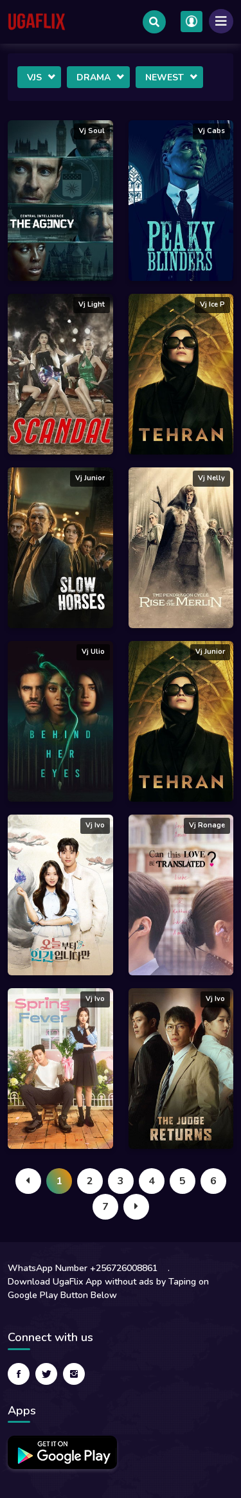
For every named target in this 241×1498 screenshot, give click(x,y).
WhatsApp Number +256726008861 (82, 1268)
